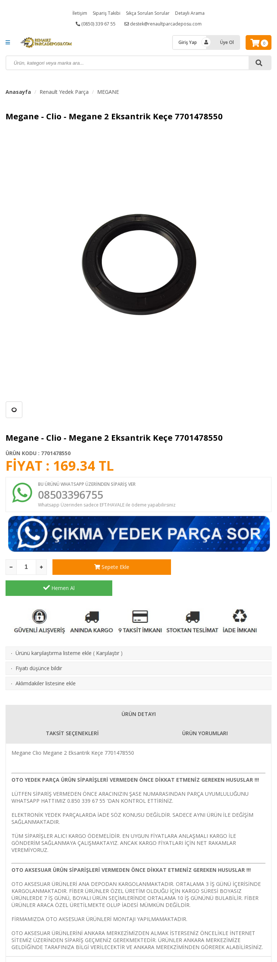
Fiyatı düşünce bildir (39, 647)
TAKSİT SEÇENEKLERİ (72, 712)
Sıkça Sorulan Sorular (148, 13)
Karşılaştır (107, 632)
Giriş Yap (187, 42)
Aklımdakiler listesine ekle (46, 662)
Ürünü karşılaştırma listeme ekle (54, 632)
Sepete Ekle (105, 567)
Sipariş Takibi (106, 13)
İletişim (79, 13)
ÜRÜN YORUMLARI (205, 712)
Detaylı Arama (190, 13)
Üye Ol (227, 42)
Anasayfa (18, 91)
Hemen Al (218, 567)
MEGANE (108, 91)
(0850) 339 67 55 (96, 24)
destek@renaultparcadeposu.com (163, 24)
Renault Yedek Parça (64, 91)
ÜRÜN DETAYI (139, 693)
